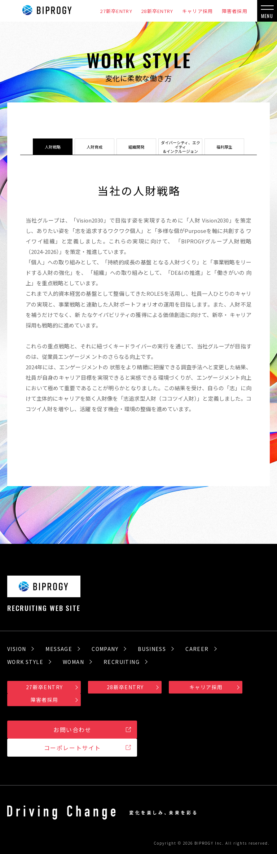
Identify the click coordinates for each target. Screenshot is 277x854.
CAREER (196, 648)
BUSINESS (152, 648)
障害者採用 (235, 11)
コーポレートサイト (72, 747)
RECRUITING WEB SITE (43, 593)
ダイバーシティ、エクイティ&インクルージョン (180, 147)
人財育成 (90, 147)
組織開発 (132, 147)
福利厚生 (229, 147)
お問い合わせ (72, 729)
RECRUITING (122, 661)
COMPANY (105, 648)
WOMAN (73, 661)
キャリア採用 (197, 11)
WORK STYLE (25, 661)
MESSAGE (58, 648)
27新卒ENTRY (116, 11)
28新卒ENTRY (157, 11)
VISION (16, 648)
